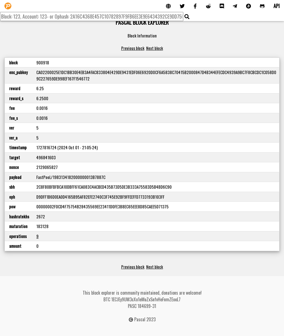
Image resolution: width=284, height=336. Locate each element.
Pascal (139, 319)
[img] (186, 16)
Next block (154, 48)
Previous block (132, 48)
